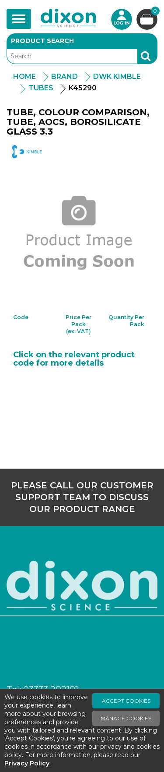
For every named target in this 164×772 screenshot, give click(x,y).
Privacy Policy (26, 763)
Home (24, 76)
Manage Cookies (126, 718)
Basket (154, 12)
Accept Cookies (126, 700)
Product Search (42, 41)
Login (121, 19)
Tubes (40, 88)
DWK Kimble (117, 76)
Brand (64, 76)
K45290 (83, 88)
